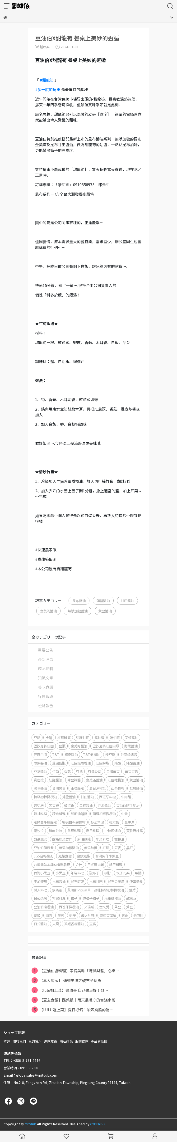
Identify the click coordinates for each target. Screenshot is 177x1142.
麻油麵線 (84, 839)
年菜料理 (102, 839)
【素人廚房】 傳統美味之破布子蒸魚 (66, 980)
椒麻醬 (114, 822)
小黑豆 (60, 872)
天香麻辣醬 (134, 830)
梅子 (74, 898)
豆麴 (37, 737)
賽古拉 (39, 779)
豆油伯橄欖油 (44, 906)
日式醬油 (40, 923)
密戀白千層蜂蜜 (73, 822)
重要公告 (45, 650)
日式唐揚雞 (95, 864)
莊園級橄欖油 (81, 762)
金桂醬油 (86, 805)
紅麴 (105, 847)
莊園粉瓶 (102, 762)
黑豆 (129, 847)
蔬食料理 (58, 813)
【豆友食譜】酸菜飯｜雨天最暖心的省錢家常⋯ (75, 1000)
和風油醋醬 (79, 813)
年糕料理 (77, 872)
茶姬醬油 (131, 737)
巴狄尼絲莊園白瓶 (106, 745)
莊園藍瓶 (58, 762)
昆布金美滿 (116, 881)
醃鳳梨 (131, 898)
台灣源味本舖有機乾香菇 (52, 864)
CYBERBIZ (98, 1124)
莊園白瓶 (40, 754)
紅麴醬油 (55, 779)
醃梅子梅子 (91, 898)
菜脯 (138, 872)
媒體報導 (45, 696)
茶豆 (117, 906)
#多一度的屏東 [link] (47, 89)
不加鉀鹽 (40, 881)
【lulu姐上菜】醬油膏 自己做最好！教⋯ (70, 990)
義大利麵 (87, 915)
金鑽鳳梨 (83, 855)
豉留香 (69, 805)
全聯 (49, 737)
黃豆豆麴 (131, 771)
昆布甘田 (95, 881)
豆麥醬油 (40, 771)
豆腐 (92, 923)
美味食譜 (45, 687)
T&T (55, 754)
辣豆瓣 (110, 754)
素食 (124, 915)
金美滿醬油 (48, 610)
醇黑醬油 (131, 745)
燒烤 (132, 889)
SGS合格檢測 (43, 855)
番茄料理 (74, 830)
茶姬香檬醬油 (74, 923)
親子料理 (115, 864)
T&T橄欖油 (91, 754)
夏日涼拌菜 (97, 788)
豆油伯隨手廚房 (128, 805)
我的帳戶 (35, 1041)
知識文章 (45, 678)
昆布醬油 (79, 600)
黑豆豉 (54, 805)
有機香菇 (94, 771)
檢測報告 (45, 705)
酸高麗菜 (40, 839)
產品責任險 (99, 1041)
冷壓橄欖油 (112, 898)
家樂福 (57, 889)
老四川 (138, 915)
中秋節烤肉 (112, 830)
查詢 (7, 1041)
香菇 (67, 771)
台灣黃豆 (113, 771)
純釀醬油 (133, 762)
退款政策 (50, 1041)
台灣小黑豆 (42, 872)
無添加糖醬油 (78, 610)
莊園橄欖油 (116, 779)
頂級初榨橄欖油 (104, 813)
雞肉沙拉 (55, 830)
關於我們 (19, 1041)
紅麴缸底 (64, 737)
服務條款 (81, 1041)
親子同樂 (123, 872)
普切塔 (39, 805)
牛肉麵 (126, 796)
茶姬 (37, 915)
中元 (124, 813)
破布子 (94, 872)
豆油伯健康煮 (44, 847)
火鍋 (55, 923)
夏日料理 (92, 830)
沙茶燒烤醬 (129, 754)
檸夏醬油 (71, 754)
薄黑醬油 (40, 762)
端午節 (115, 737)
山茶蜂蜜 (117, 788)
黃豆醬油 (105, 610)
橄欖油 (119, 839)
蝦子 (72, 915)
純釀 (117, 762)
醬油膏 (99, 737)
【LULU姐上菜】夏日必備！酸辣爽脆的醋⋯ (72, 1010)
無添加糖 (90, 847)
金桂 (78, 864)
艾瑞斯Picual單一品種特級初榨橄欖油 (95, 889)
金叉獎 (104, 906)
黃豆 (129, 906)
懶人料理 (40, 889)
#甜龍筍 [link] (47, 80)
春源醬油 (104, 805)
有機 (79, 771)
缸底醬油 (136, 788)
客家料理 (58, 898)
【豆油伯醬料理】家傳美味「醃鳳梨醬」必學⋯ (75, 971)
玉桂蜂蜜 (77, 788)
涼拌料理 (40, 813)
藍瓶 (62, 745)
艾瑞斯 (89, 906)
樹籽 (107, 872)
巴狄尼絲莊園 (44, 745)
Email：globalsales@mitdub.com (30, 1075)
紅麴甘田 (82, 737)
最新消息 (45, 659)
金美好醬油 (79, 745)
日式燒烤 (40, 898)
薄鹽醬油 (103, 600)
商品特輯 (45, 668)
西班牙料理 (107, 796)
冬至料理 (97, 822)
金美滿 (129, 822)
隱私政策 (66, 1041)
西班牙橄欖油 (69, 906)
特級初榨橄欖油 (45, 796)
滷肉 (49, 915)
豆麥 (117, 847)
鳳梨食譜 (65, 855)
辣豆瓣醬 (74, 779)
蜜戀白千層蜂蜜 (45, 822)
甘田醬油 (127, 600)
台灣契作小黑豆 (107, 855)
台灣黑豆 (58, 788)
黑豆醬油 (40, 788)
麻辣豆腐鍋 (108, 915)
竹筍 (55, 771)
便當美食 (136, 881)
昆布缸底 (77, 881)
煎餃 (60, 915)
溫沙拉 (39, 830)
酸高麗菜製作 (62, 839)
